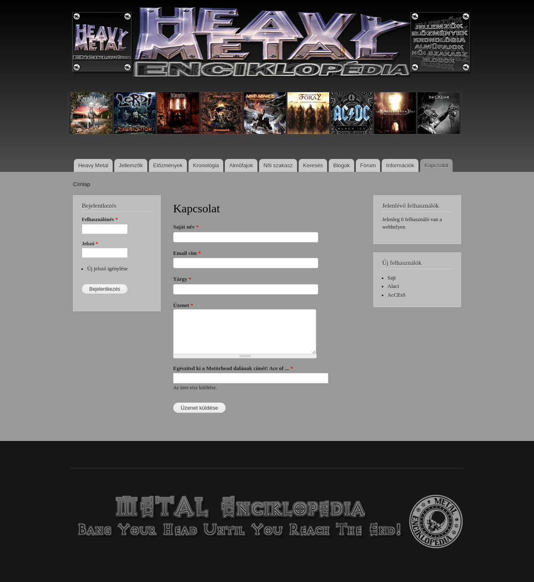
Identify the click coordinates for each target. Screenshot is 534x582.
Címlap (81, 184)
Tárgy (182, 279)
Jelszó (90, 244)
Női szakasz (277, 165)
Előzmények (168, 165)
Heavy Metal (93, 165)
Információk (400, 165)
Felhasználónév (100, 219)
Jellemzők (130, 165)
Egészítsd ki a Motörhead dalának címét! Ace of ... (233, 368)
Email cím (187, 253)
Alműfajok (241, 165)
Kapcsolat (436, 165)
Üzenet (183, 305)
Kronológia (206, 165)
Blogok (341, 165)
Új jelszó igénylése (107, 269)
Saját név (186, 227)
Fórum (368, 165)
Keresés (313, 165)
